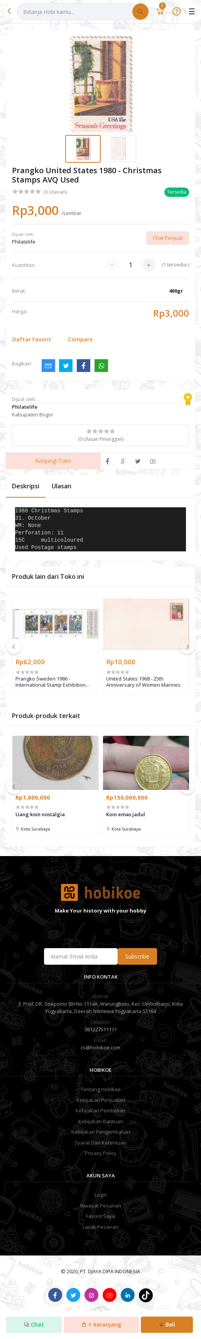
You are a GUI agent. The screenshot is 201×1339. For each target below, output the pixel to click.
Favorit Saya (100, 1216)
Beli (167, 1324)
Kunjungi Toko (53, 460)
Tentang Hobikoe (101, 1089)
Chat (34, 1324)
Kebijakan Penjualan (100, 1100)
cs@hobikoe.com (100, 1047)
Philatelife (23, 241)
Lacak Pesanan (100, 1226)
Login (101, 1194)
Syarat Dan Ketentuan (100, 1142)
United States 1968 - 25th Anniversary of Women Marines (143, 682)
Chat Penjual (167, 237)
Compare (80, 339)
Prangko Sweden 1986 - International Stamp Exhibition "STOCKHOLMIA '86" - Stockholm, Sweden (53, 682)
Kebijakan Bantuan (100, 1121)
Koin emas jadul (125, 814)
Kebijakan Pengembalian (100, 1131)
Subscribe (137, 956)
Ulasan (61, 486)
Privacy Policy (101, 1153)
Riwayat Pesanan (100, 1205)
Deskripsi (25, 486)
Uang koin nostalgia (40, 814)
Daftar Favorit (31, 339)
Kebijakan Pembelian (100, 1110)
